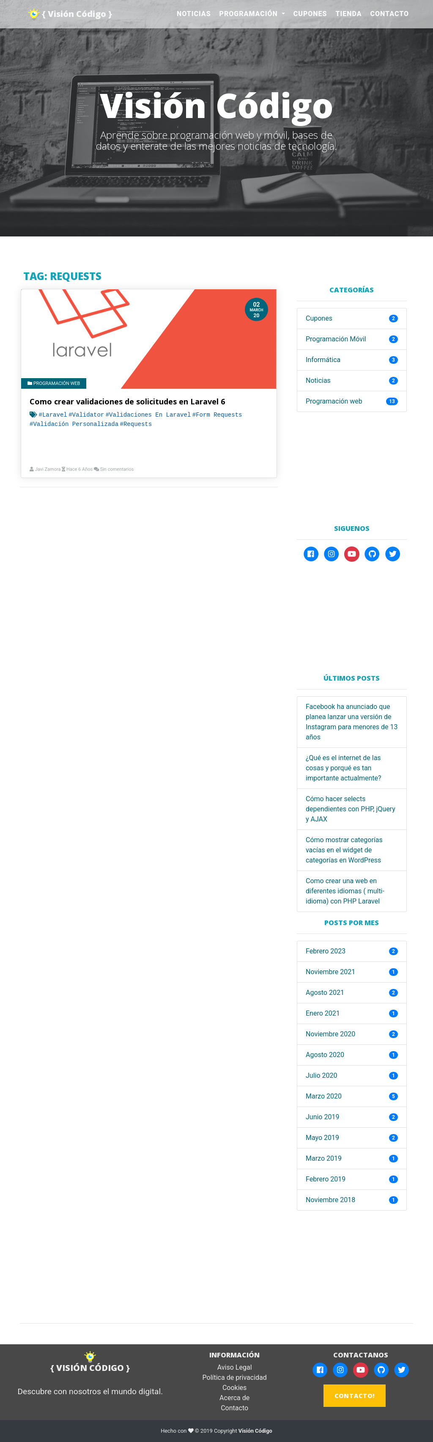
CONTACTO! (354, 1396)
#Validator (86, 415)
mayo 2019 (322, 1138)
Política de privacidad (235, 1378)
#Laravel (52, 415)
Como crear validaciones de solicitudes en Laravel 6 (127, 401)
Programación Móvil (336, 339)
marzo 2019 (324, 1158)
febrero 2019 (325, 1179)
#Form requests (217, 415)
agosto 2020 (325, 1055)
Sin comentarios (117, 469)
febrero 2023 (325, 951)
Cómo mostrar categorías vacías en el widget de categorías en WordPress (344, 850)
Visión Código (255, 1431)
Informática (323, 360)
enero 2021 (323, 1013)
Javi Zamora (48, 469)
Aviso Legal (234, 1368)
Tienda (349, 14)
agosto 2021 (325, 993)
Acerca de (234, 1398)
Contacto (389, 14)
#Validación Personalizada (74, 424)
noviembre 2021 (330, 972)
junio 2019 (322, 1117)
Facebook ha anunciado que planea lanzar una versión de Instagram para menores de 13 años (352, 722)
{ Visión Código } (70, 14)
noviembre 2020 (330, 1034)
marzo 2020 (324, 1096)
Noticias (194, 14)
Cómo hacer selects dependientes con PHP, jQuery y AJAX (350, 809)
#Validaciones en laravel (148, 415)
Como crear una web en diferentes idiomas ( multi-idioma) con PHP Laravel (345, 891)
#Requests (136, 424)
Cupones (310, 14)
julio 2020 (321, 1075)
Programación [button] (249, 14)
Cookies (234, 1388)
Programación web (53, 383)
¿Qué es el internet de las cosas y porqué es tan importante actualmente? (343, 768)
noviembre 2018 (330, 1200)
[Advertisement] (351, 465)
